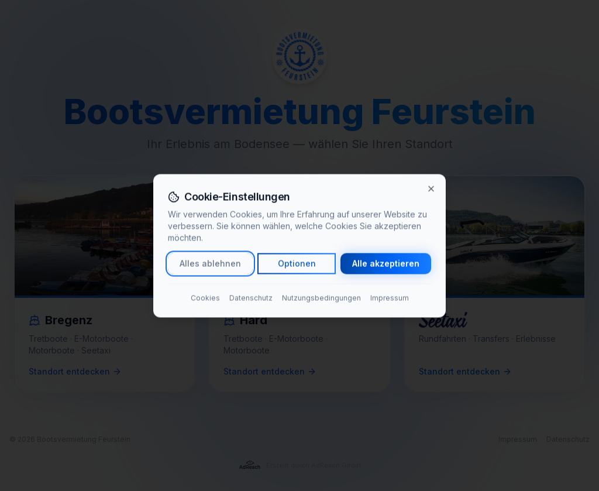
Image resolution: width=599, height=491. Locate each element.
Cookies (205, 297)
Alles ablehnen (210, 263)
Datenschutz (251, 297)
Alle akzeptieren (385, 263)
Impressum (389, 297)
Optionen (297, 263)
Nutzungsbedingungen (321, 297)
